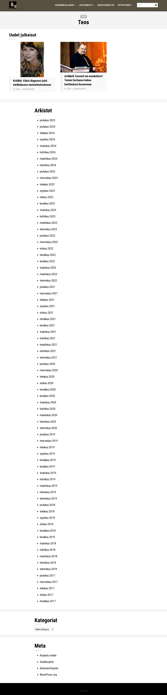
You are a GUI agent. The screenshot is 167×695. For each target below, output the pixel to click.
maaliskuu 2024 (48, 158)
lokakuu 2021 (47, 299)
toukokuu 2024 (48, 146)
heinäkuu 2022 (48, 255)
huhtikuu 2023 (47, 216)
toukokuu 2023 (48, 210)
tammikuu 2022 (48, 280)
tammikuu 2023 (48, 229)
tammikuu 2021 (48, 357)
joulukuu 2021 (47, 287)
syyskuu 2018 (47, 517)
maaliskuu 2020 (48, 415)
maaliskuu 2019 (48, 485)
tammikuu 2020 (48, 428)
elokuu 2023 (46, 197)
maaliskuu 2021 (48, 344)
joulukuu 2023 (47, 171)
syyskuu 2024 (47, 139)
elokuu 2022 (46, 248)
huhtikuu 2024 (47, 152)
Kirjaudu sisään (48, 655)
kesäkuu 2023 (47, 203)
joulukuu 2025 (47, 120)
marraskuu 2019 (49, 440)
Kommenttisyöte (49, 668)
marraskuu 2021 (49, 293)
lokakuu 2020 (47, 376)
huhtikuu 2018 (47, 549)
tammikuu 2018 (48, 569)
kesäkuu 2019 (47, 466)
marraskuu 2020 (49, 370)
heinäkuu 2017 (48, 601)
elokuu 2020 (46, 383)
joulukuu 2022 (47, 235)
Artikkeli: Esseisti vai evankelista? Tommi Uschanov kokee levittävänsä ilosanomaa (83, 80)
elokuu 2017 (46, 594)
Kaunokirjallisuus (65, 5)
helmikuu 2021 (48, 351)
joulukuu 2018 (47, 505)
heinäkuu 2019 (48, 460)
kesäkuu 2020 (47, 396)
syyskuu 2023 (47, 190)
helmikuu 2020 (48, 421)
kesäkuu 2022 (47, 261)
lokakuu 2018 (47, 511)
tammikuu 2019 (48, 498)
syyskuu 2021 (47, 306)
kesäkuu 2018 (47, 537)
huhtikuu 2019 (47, 479)
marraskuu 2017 (49, 582)
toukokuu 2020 (48, 402)
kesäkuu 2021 (47, 325)
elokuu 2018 (46, 524)
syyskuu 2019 (47, 453)
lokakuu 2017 (47, 588)
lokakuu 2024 (47, 133)
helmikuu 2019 (48, 492)
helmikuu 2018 (48, 562)
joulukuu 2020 (47, 364)
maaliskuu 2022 (48, 274)
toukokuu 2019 (48, 473)
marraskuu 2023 (49, 178)
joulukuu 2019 (47, 434)
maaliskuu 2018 (48, 556)
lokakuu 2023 (47, 184)
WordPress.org (48, 674)
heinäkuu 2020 (48, 389)
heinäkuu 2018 (48, 530)
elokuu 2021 (46, 312)
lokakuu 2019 (47, 447)
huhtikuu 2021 (47, 338)
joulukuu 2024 (47, 126)
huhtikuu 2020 (47, 408)
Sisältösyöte (47, 662)
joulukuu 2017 (47, 575)
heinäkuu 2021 (48, 319)
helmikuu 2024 (48, 165)
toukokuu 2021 (48, 331)
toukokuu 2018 (48, 543)
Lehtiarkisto (86, 5)
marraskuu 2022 (49, 242)
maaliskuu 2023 (48, 222)
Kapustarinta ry (106, 5)
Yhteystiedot (125, 5)
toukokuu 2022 (48, 267)
